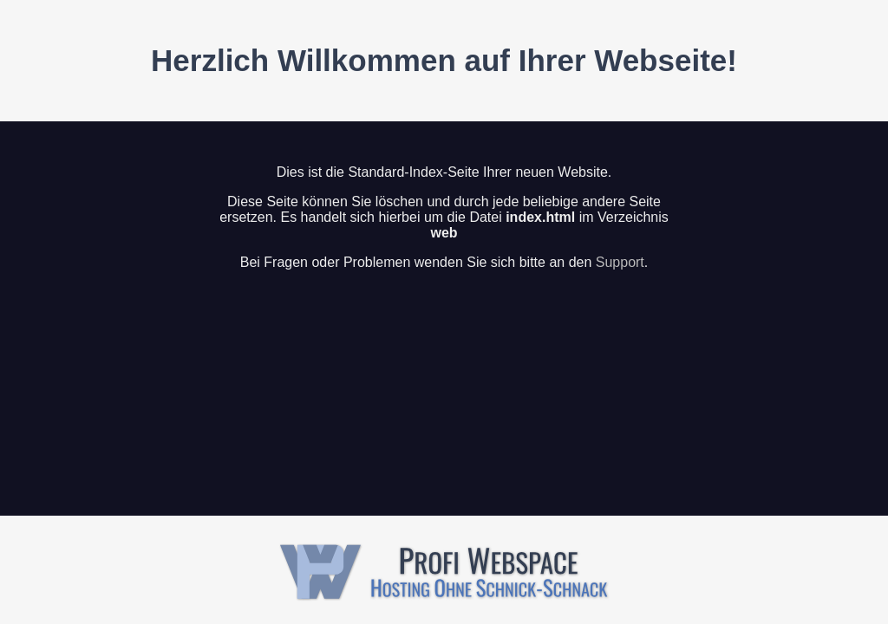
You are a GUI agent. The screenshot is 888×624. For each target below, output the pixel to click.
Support (620, 262)
